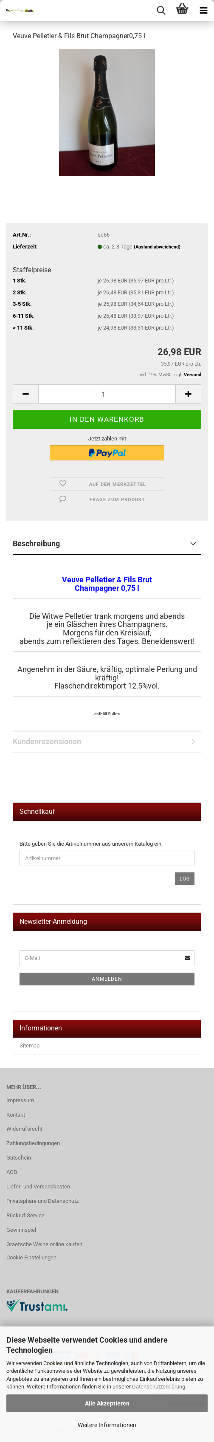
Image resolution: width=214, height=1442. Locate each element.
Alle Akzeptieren (107, 1403)
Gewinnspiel (21, 1230)
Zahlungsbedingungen (33, 1143)
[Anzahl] (107, 394)
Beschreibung (36, 543)
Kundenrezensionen (47, 741)
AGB (11, 1172)
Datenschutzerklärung (158, 1386)
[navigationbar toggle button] (203, 10)
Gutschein (18, 1157)
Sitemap (29, 1045)
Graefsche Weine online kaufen (44, 1244)
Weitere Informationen (107, 1425)
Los (185, 879)
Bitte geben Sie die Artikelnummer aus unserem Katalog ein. (91, 844)
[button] (25, 394)
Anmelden (107, 979)
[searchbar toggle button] (161, 10)
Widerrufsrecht (24, 1129)
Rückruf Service (25, 1215)
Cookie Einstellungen (31, 1257)
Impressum (20, 1100)
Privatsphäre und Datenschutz (42, 1201)
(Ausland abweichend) (157, 247)
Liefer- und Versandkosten (38, 1186)
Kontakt (15, 1115)
